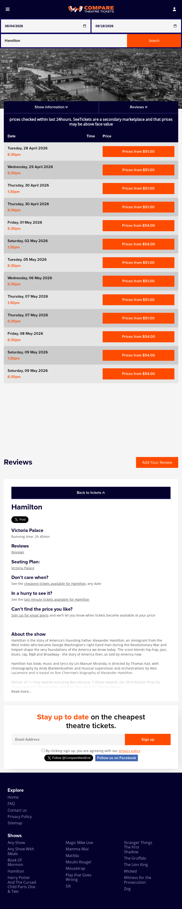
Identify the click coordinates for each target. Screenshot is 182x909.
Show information (51, 107)
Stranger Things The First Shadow (138, 847)
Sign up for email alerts (30, 615)
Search (154, 41)
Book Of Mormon (15, 862)
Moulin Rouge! (78, 862)
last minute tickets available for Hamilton (56, 599)
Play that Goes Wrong (78, 877)
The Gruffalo (135, 858)
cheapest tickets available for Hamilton (55, 583)
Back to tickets (91, 493)
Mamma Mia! (77, 849)
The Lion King (136, 864)
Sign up (147, 739)
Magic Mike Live (79, 842)
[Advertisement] (91, 416)
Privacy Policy (20, 816)
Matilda (72, 855)
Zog (127, 888)
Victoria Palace (22, 568)
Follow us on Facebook (116, 758)
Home (13, 797)
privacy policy (129, 750)
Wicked (130, 871)
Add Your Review (157, 462)
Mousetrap (75, 868)
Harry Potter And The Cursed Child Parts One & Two (22, 884)
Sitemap (15, 823)
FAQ (11, 803)
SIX (68, 886)
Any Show (16, 842)
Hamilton (16, 871)
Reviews (17, 552)
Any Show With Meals (21, 851)
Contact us (17, 810)
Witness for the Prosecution (137, 880)
